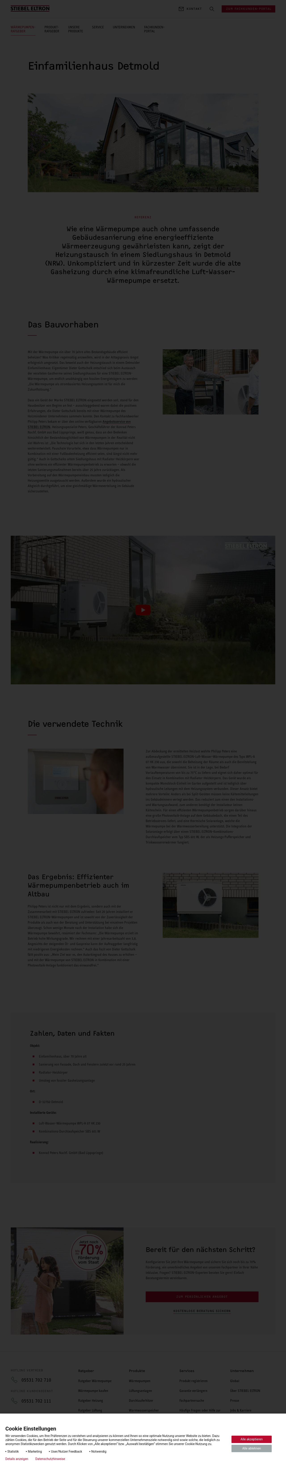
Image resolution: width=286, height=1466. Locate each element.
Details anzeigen (16, 1459)
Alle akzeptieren (252, 1439)
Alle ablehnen (251, 1448)
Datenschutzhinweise (50, 1459)
